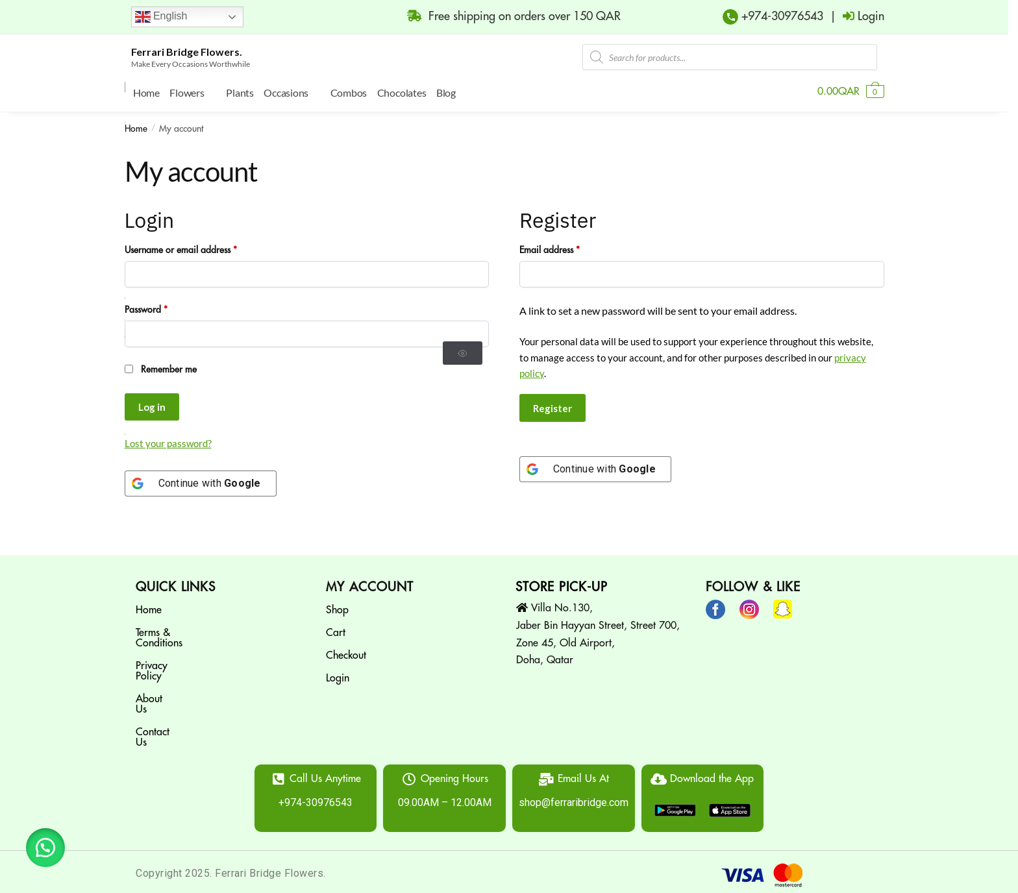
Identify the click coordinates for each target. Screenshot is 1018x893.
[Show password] (462, 351)
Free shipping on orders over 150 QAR (507, 16)
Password (163, 306)
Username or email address (198, 246)
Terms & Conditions (178, 630)
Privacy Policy (166, 653)
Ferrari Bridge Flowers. (186, 51)
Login (337, 675)
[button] (45, 847)
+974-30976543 (780, 16)
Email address (566, 246)
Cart (335, 630)
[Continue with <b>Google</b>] (201, 482)
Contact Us (160, 698)
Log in (152, 404)
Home (136, 125)
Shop (337, 607)
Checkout (346, 653)
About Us (156, 675)
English (161, 17)
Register (552, 405)
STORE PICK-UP (561, 584)
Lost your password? (168, 441)
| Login (853, 16)
